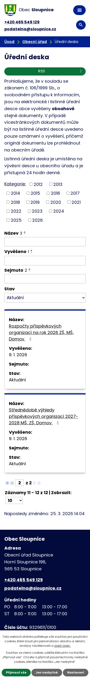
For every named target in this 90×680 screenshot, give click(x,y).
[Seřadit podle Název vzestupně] (25, 232)
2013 (57, 184)
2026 (37, 220)
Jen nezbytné (47, 672)
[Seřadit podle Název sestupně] (25, 234)
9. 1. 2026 (18, 355)
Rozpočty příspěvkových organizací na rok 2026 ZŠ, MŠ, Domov (41, 332)
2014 (15, 193)
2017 (75, 193)
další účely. (62, 646)
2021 (76, 202)
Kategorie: (15, 184)
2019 (35, 202)
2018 (15, 202)
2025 (16, 220)
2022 (16, 211)
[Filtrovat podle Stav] (45, 297)
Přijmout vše (16, 672)
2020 (55, 202)
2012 (38, 184)
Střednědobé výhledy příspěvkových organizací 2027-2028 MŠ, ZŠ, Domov (43, 416)
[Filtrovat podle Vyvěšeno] (45, 260)
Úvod (9, 41)
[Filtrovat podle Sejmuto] (45, 279)
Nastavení (75, 672)
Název (13, 233)
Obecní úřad (34, 41)
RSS (60, 71)
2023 (37, 211)
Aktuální (17, 380)
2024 (58, 211)
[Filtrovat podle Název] (45, 242)
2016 (55, 193)
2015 (35, 193)
